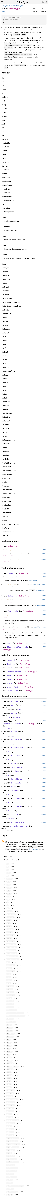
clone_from (11, 584)
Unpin (9, 683)
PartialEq (13, 611)
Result (9, 602)
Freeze (10, 668)
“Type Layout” (33, 849)
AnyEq (14, 713)
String (6, 562)
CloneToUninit (18, 747)
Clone (10, 573)
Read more (33, 580)
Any (13, 705)
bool (5, 617)
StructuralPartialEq (17, 647)
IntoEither (16, 779)
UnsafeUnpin (13, 687)
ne (7, 627)
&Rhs (5, 629)
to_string (21, 559)
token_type (20, 6)
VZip (17, 814)
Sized (19, 709)
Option (6, 556)
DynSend (11, 660)
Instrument (16, 767)
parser (13, 6)
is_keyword (22, 553)
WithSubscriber (19, 822)
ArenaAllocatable (11, 724)
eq (7, 615)
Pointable (16, 783)
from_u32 (10, 550)
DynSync (11, 664)
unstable (36, 584)
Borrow (14, 732)
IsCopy (31, 724)
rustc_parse (5, 6)
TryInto (18, 806)
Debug (10, 596)
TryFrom (18, 798)
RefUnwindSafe (14, 671)
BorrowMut (16, 739)
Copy (9, 643)
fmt (7, 600)
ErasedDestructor (19, 826)
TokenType (22, 2)
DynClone (15, 755)
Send (9, 675)
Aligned (15, 701)
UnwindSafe (12, 691)
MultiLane (11, 819)
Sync (9, 679)
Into (17, 771)
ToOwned (15, 790)
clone (8, 577)
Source (3, 11)
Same (13, 787)
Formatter (29, 600)
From (13, 763)
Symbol (13, 556)
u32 (21, 550)
